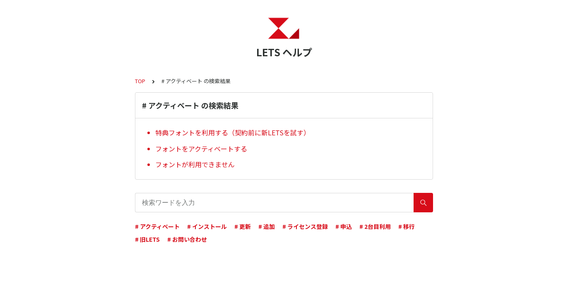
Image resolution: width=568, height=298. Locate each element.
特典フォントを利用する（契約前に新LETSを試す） (232, 132)
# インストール (207, 226)
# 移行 (406, 226)
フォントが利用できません (195, 164)
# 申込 (343, 226)
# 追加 (266, 226)
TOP (140, 81)
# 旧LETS (147, 239)
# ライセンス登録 (305, 226)
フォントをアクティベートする (201, 149)
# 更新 (242, 226)
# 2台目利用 (375, 226)
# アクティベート (157, 226)
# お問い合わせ (187, 239)
